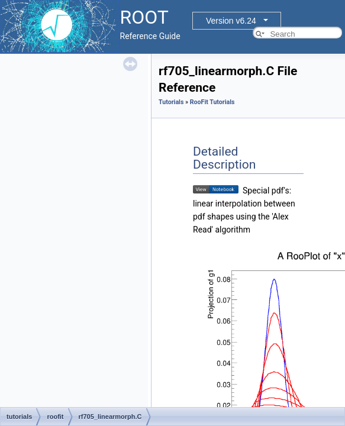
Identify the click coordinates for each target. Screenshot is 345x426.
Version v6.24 (231, 20)
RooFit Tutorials (212, 102)
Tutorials (171, 102)
